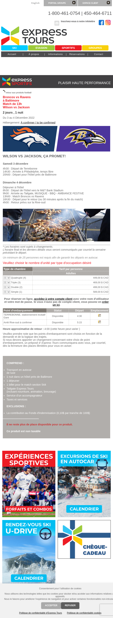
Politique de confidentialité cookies (84, 613)
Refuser (70, 605)
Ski (14, 47)
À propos (34, 54)
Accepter (51, 605)
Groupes (95, 47)
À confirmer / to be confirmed (38, 122)
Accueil (12, 54)
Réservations (77, 54)
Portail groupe (62, 2)
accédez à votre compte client (53, 298)
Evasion (41, 47)
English (35, 3)
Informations (55, 54)
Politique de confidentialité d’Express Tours (40, 613)
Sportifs (68, 47)
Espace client (96, 2)
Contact (98, 54)
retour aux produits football (18, 92)
